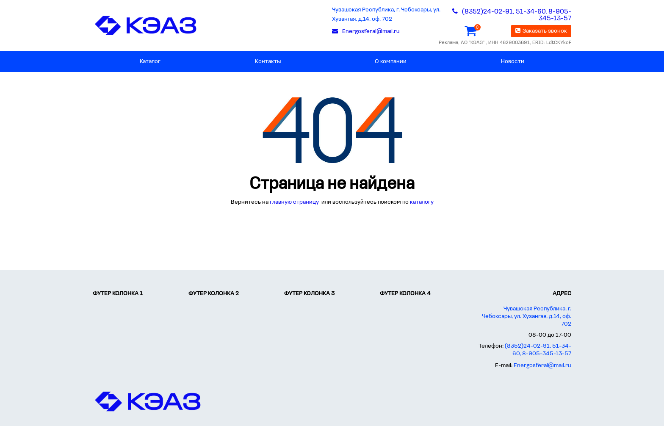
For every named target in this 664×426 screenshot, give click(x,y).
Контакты (268, 61)
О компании (391, 61)
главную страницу (295, 202)
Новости (512, 61)
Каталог (150, 61)
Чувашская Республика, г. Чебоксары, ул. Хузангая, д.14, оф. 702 (386, 14)
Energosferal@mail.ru (542, 365)
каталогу (422, 202)
